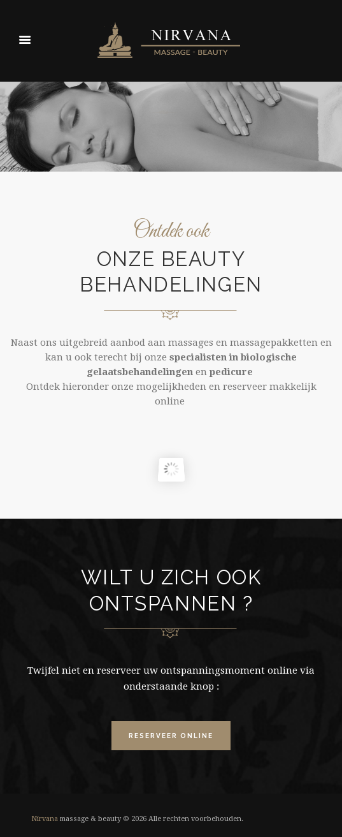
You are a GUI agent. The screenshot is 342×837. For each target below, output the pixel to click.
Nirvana (44, 819)
